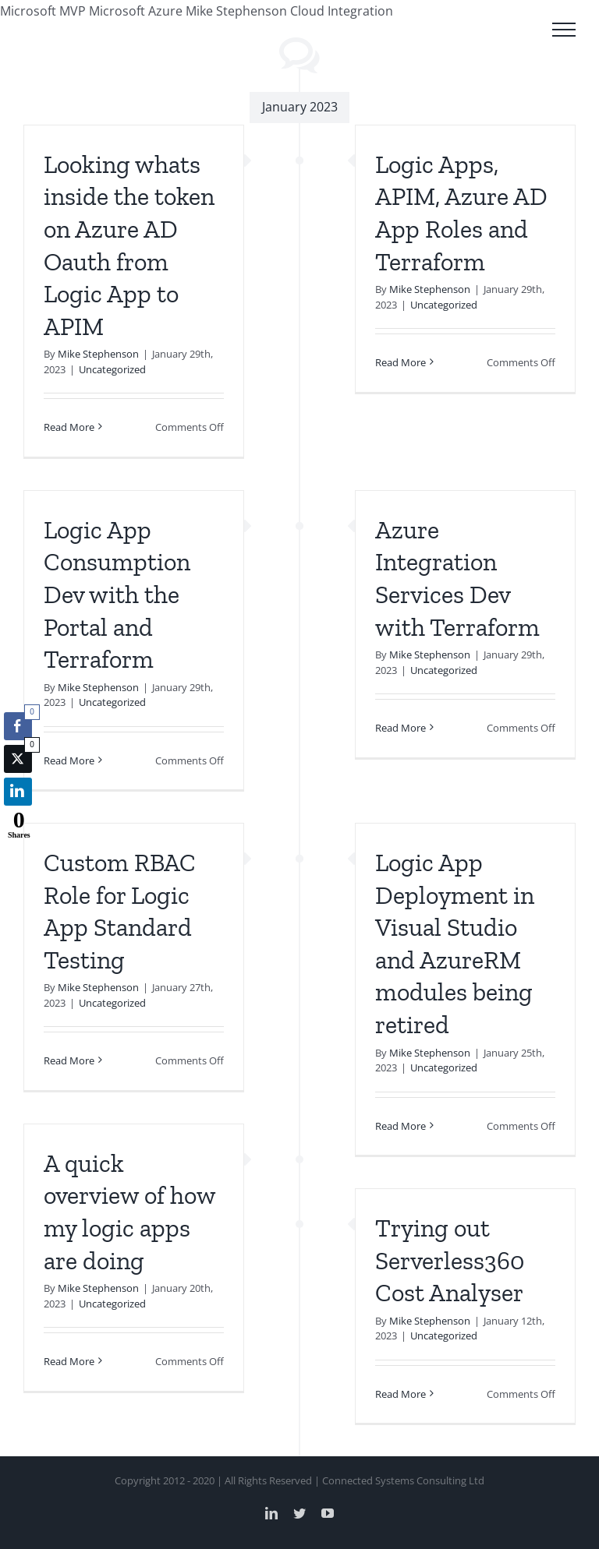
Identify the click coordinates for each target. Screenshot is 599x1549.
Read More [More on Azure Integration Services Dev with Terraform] (400, 728)
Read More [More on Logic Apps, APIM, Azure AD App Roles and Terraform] (400, 362)
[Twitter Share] (18, 759)
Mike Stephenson (98, 354)
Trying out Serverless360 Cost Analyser (449, 1260)
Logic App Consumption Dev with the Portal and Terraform (117, 594)
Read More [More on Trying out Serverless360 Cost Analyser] (400, 1394)
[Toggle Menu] (564, 30)
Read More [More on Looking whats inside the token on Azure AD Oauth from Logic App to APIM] (69, 427)
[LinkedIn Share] (18, 792)
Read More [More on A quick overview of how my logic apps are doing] (69, 1361)
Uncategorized (112, 369)
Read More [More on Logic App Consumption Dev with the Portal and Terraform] (69, 760)
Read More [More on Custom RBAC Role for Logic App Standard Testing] (69, 1060)
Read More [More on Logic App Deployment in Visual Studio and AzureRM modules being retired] (400, 1126)
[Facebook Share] (18, 726)
